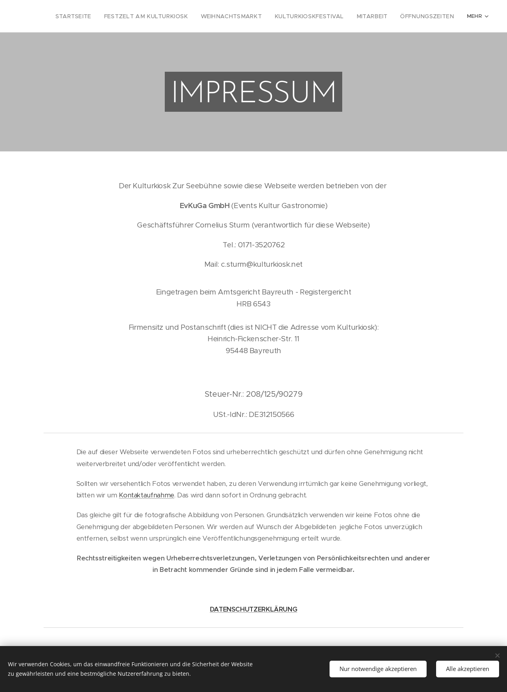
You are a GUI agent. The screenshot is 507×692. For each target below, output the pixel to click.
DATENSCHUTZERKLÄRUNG (253, 609)
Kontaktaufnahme (146, 495)
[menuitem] (67, 16)
